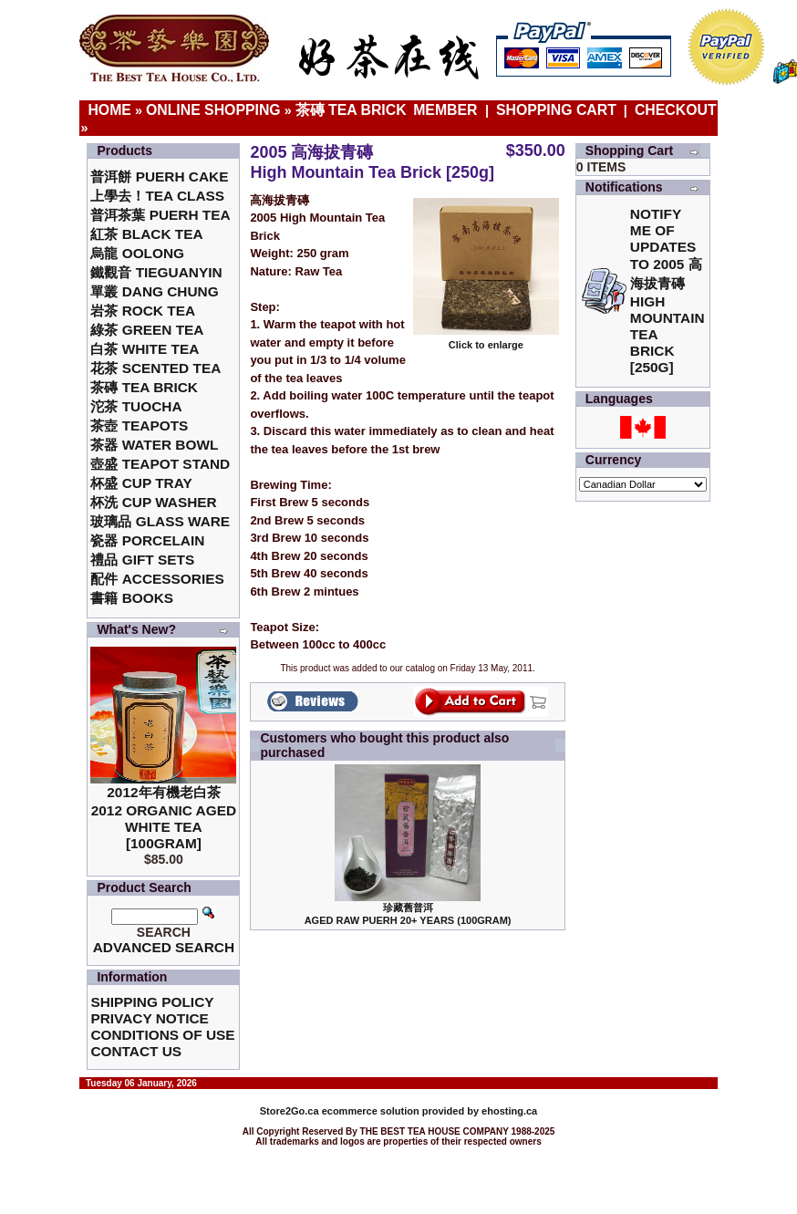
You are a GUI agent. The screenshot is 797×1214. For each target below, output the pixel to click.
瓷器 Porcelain (147, 540)
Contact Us (135, 1051)
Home (109, 110)
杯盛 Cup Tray (140, 483)
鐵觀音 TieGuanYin (156, 272)
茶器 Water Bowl (154, 444)
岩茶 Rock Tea (142, 310)
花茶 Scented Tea (155, 368)
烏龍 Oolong (137, 253)
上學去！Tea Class (157, 195)
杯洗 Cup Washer (153, 502)
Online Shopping (213, 110)
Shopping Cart (556, 110)
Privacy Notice (149, 1018)
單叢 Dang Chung (154, 291)
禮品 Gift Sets (142, 559)
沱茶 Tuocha (135, 406)
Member (447, 110)
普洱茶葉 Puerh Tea (160, 215)
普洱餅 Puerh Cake (159, 176)
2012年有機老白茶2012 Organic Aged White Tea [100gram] (163, 817)
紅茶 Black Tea (146, 234)
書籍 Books (131, 598)
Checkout (676, 110)
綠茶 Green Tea (146, 329)
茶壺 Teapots (139, 425)
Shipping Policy (151, 1002)
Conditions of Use (162, 1035)
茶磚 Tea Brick (351, 110)
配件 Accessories (156, 578)
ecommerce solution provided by (370, 1110)
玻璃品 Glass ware (160, 521)
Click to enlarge (486, 340)
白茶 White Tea (144, 349)
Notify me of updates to (667, 290)
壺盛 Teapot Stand (160, 464)
